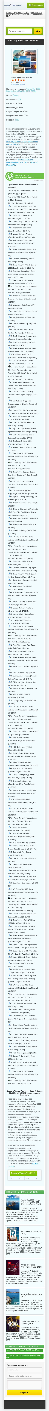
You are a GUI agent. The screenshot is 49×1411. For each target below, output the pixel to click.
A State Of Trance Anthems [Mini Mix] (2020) (31, 1266)
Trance (15, 95)
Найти (37, 31)
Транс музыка (30, 162)
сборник (37, 1250)
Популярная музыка (14, 162)
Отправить (24, 1393)
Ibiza (17, 120)
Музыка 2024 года (25, 160)
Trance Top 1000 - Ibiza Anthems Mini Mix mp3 (24, 1351)
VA (19, 99)
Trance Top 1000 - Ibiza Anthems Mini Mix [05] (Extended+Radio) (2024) (31, 1202)
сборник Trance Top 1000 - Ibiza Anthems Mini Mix (24, 1356)
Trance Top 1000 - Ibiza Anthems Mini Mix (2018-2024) (23, 90)
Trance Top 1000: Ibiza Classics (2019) (30, 1322)
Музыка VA (11, 165)
